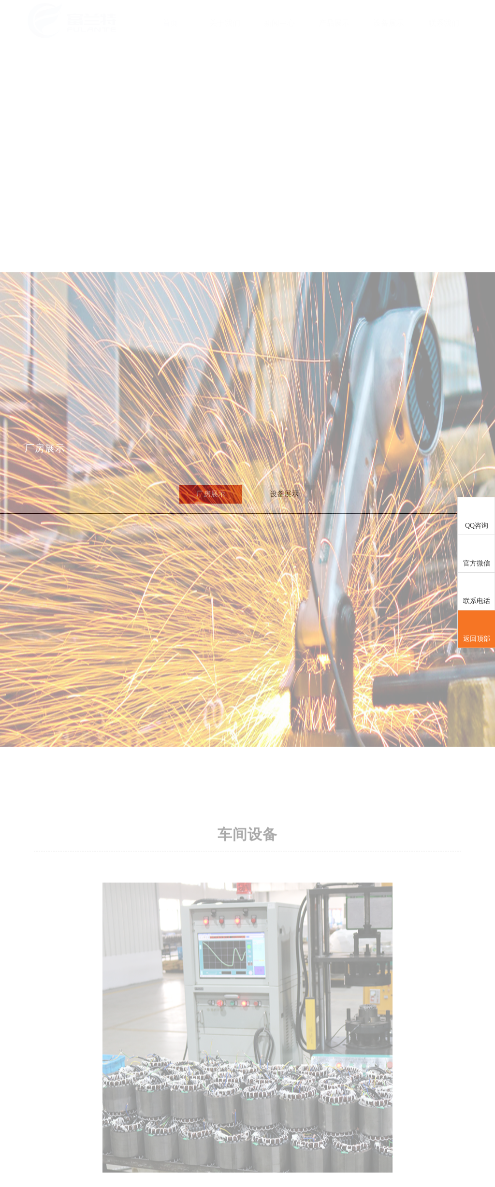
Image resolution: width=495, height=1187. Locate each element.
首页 (170, 23)
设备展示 (388, 23)
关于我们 (224, 23)
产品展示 (334, 23)
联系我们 (443, 23)
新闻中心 (279, 23)
